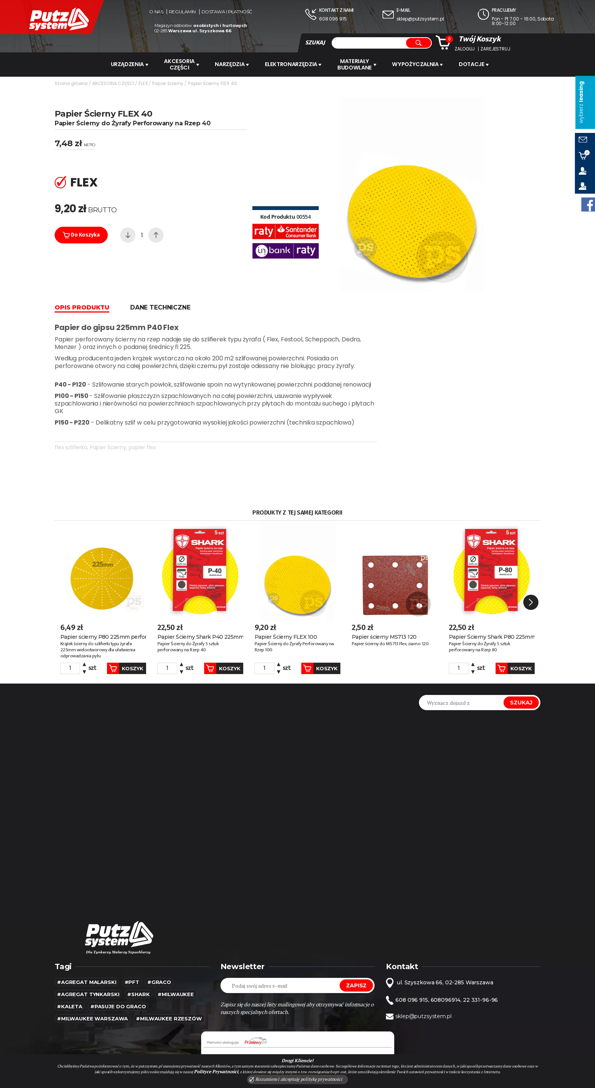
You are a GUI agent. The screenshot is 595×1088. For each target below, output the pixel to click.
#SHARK (138, 953)
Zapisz (356, 944)
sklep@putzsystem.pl (420, 19)
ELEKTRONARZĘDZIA (295, 64)
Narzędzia (232, 64)
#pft (131, 941)
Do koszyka (81, 234)
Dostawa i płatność (226, 11)
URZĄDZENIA (127, 64)
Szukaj (521, 661)
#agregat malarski (86, 941)
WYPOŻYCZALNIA (420, 64)
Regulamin (182, 11)
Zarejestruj (495, 49)
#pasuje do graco (118, 965)
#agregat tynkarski (88, 953)
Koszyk (119, 627)
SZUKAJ (315, 42)
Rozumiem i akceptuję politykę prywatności (295, 1079)
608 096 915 (332, 19)
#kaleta (69, 965)
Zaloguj (465, 49)
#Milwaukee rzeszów (168, 977)
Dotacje (478, 64)
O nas (156, 11)
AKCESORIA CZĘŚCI (180, 64)
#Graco (159, 941)
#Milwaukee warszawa (92, 977)
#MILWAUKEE (175, 953)
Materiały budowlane (359, 64)
